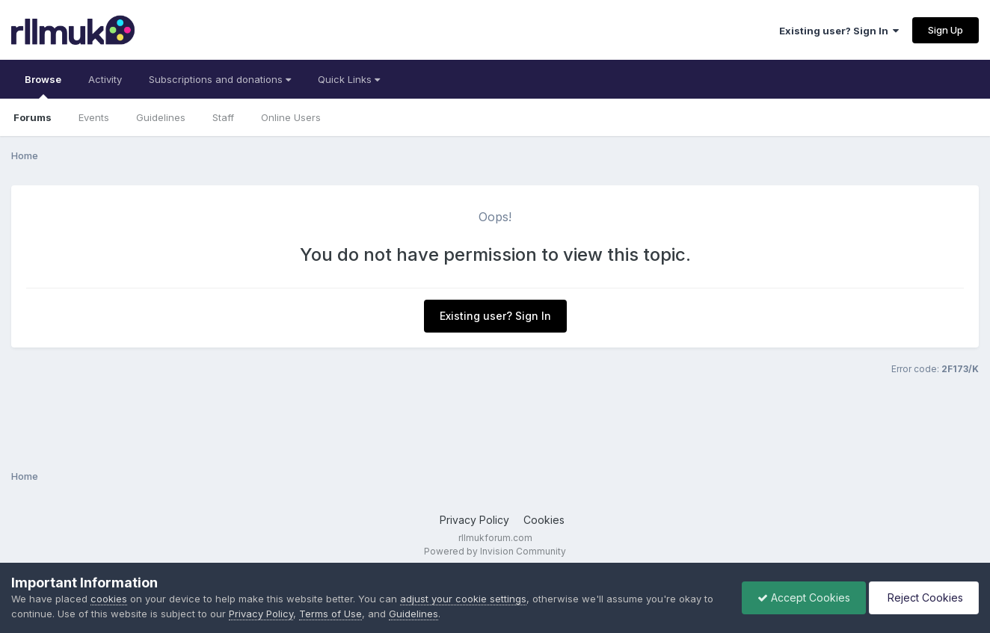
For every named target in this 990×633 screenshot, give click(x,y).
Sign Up (945, 30)
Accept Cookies (803, 597)
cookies (108, 599)
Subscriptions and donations (220, 79)
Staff (223, 117)
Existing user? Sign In (839, 31)
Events (94, 117)
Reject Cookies (924, 597)
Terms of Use (330, 614)
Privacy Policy (474, 519)
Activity (105, 79)
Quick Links (349, 79)
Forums (32, 117)
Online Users (291, 117)
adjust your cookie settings (463, 599)
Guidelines (160, 117)
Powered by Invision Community (495, 551)
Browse (43, 86)
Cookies (544, 519)
